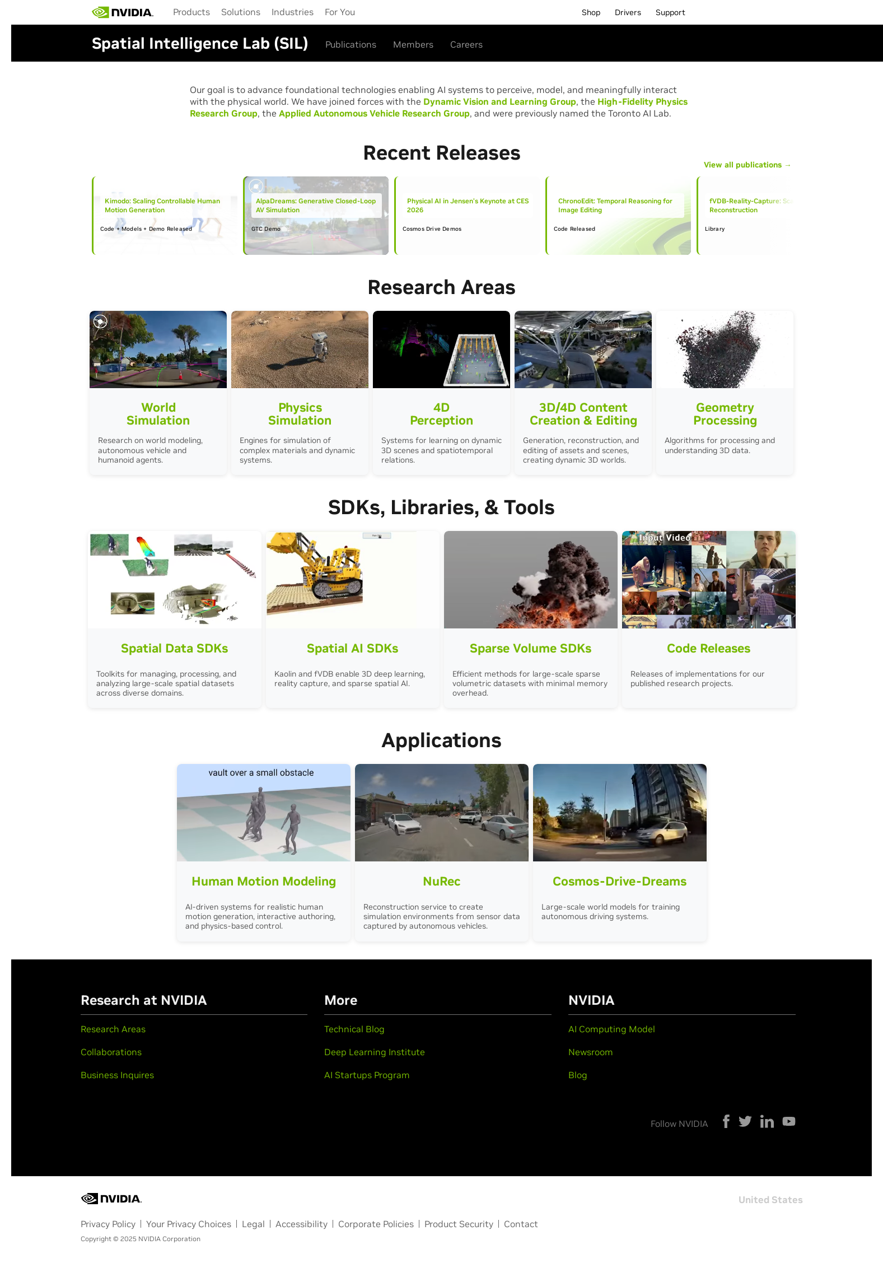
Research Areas (113, 1028)
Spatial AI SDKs (352, 648)
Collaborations (111, 1051)
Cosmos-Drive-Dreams (619, 881)
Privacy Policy (108, 1223)
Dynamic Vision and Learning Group (499, 101)
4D (441, 411)
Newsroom (590, 1051)
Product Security (458, 1223)
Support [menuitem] (670, 12)
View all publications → (748, 165)
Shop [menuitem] (591, 12)
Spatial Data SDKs (174, 648)
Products (191, 11)
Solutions (240, 11)
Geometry (725, 411)
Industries (293, 11)
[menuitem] (191, 11)
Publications (350, 44)
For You (340, 11)
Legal (253, 1223)
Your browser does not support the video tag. (158, 349)
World (158, 411)
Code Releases (708, 648)
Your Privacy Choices (188, 1223)
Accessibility (301, 1223)
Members (413, 44)
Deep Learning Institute (374, 1051)
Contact (521, 1223)
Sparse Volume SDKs (530, 648)
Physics (300, 411)
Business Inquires (117, 1074)
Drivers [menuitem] (628, 12)
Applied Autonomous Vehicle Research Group (374, 113)
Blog (577, 1074)
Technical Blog (354, 1028)
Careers (466, 44)
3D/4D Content (583, 411)
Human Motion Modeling (263, 881)
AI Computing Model (611, 1028)
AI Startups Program (367, 1074)
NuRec (442, 881)
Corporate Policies (376, 1223)
